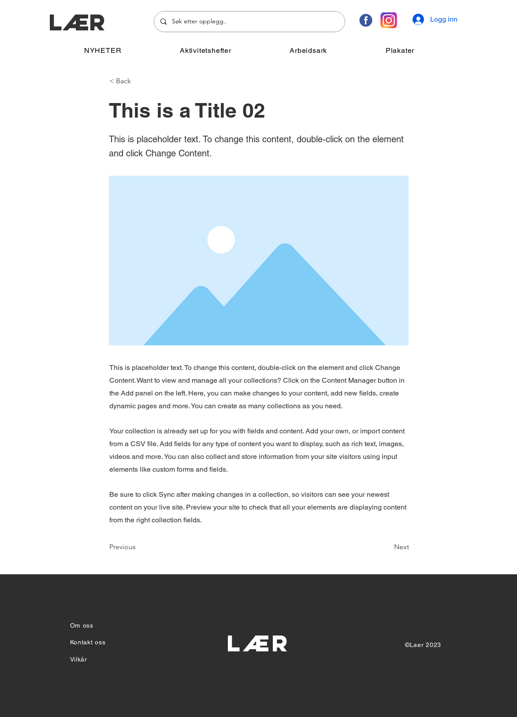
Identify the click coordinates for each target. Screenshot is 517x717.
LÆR (76, 22)
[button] (205, 50)
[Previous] (138, 547)
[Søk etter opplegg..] (249, 21)
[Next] (387, 547)
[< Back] (138, 81)
